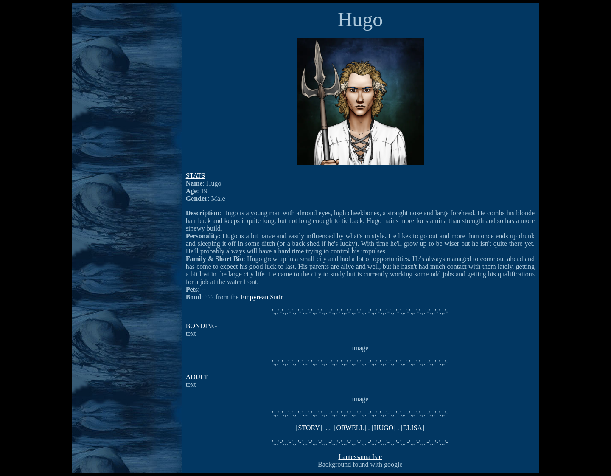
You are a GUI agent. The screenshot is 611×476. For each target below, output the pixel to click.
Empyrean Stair (262, 297)
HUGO (383, 427)
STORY (309, 427)
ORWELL (350, 427)
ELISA (412, 427)
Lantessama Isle (360, 456)
